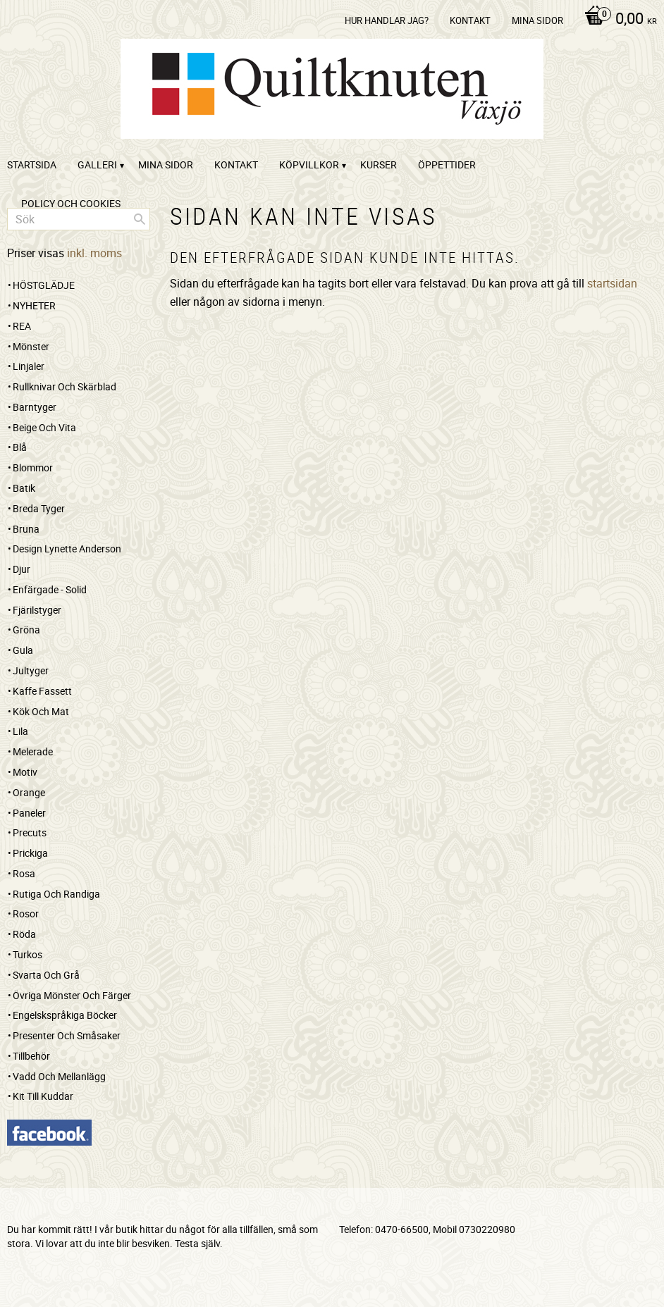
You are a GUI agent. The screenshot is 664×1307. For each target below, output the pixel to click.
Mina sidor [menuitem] (537, 20)
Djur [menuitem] (21, 569)
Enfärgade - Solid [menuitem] (50, 589)
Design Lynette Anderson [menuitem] (67, 548)
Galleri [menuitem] (97, 164)
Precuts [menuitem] (30, 832)
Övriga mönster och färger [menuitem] (72, 995)
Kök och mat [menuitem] (41, 711)
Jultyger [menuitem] (31, 670)
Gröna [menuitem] (26, 629)
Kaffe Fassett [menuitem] (42, 691)
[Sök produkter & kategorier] (78, 219)
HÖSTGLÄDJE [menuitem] (44, 285)
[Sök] (139, 219)
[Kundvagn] (617, 19)
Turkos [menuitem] (27, 954)
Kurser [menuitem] (378, 164)
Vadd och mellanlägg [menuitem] (59, 1076)
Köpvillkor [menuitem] (309, 164)
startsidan (612, 283)
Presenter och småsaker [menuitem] (67, 1035)
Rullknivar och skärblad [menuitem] (64, 386)
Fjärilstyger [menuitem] (37, 610)
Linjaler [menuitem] (28, 366)
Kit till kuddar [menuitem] (43, 1096)
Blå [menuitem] (20, 447)
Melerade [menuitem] (33, 751)
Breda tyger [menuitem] (39, 508)
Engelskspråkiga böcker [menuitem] (65, 1015)
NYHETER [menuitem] (34, 305)
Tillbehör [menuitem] (31, 1056)
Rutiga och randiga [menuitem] (56, 893)
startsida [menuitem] (31, 164)
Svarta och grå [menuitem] (46, 974)
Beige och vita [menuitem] (44, 427)
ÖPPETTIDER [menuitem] (447, 164)
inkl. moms (94, 253)
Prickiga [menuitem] (30, 853)
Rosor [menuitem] (26, 913)
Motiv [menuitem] (25, 772)
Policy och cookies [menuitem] (71, 203)
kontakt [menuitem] (470, 20)
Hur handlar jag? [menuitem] (387, 20)
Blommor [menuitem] (33, 467)
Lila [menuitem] (20, 731)
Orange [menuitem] (29, 792)
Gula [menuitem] (23, 650)
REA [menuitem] (22, 326)
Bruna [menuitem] (26, 528)
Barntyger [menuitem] (34, 407)
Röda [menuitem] (24, 934)
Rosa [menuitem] (24, 873)
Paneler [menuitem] (29, 812)
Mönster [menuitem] (31, 346)
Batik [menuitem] (24, 488)
